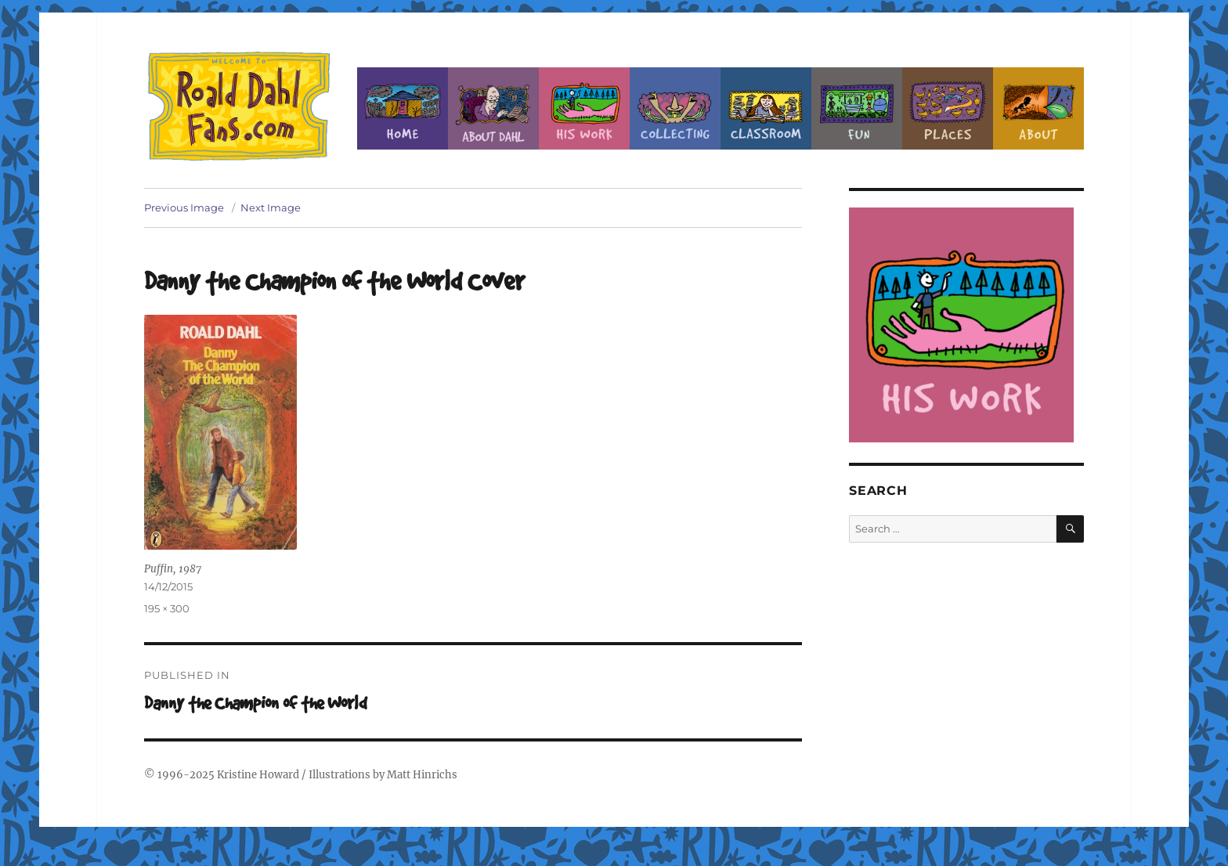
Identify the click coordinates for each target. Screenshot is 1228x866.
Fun (856, 108)
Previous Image (184, 207)
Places (947, 108)
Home (402, 108)
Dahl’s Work (584, 108)
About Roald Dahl (493, 108)
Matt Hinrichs (422, 774)
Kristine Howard (258, 774)
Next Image (270, 207)
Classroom (766, 108)
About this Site (1038, 108)
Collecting (675, 108)
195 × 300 (167, 608)
